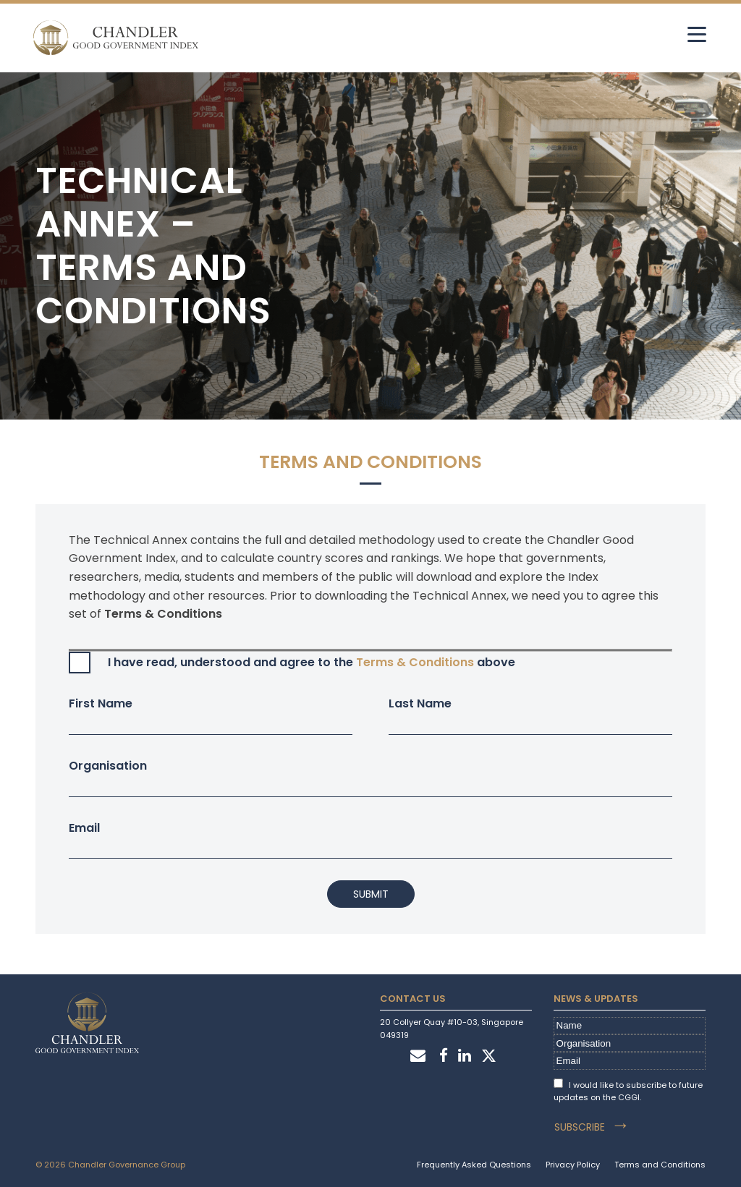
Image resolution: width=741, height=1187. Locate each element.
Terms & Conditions (415, 662)
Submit (371, 894)
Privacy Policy (573, 1164)
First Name (210, 715)
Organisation (370, 777)
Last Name (530, 715)
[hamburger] (696, 34)
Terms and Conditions (660, 1164)
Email (370, 839)
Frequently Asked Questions (474, 1164)
